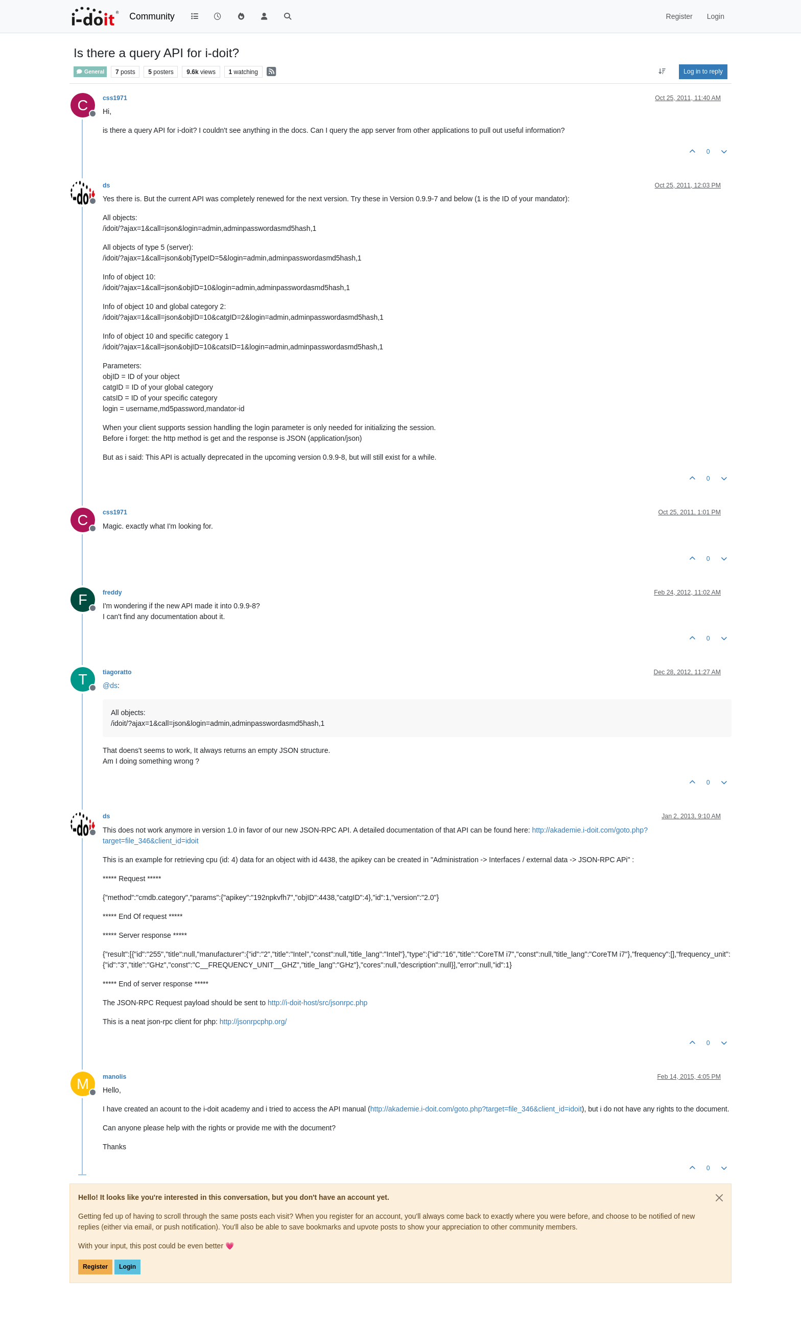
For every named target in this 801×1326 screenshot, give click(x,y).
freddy (112, 592)
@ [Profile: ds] (110, 685)
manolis (114, 1076)
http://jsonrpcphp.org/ (253, 1021)
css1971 (115, 98)
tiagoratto (117, 672)
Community (152, 16)
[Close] (719, 1198)
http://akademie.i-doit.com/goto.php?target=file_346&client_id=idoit (476, 1109)
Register (95, 1266)
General (90, 71)
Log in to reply (703, 71)
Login (127, 1266)
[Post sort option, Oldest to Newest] (662, 71)
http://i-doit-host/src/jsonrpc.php (317, 1003)
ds (106, 185)
